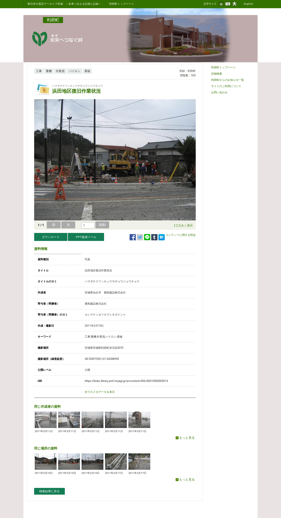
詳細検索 (216, 73)
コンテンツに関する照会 (181, 234)
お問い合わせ (219, 92)
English (248, 3)
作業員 (60, 71)
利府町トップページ (121, 3)
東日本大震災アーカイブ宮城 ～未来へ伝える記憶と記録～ (64, 3)
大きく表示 (185, 225)
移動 (102, 225)
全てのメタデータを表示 (100, 391)
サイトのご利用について (226, 86)
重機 (49, 71)
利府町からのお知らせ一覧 (227, 79)
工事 (39, 71)
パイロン (74, 71)
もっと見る (185, 438)
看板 (87, 71)
